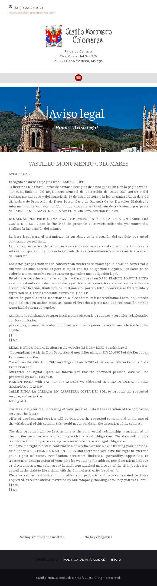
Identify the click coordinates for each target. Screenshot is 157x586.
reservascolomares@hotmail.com (32, 12)
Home (62, 127)
